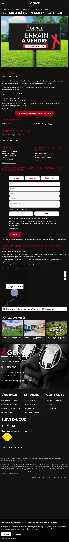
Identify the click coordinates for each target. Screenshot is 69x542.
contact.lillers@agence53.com (18, 380)
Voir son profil (38, 161)
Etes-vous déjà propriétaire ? (18, 209)
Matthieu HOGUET (40, 153)
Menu (3, 3)
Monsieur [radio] (16, 178)
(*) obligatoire (13, 229)
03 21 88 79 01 (10, 367)
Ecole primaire (9, 309)
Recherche (65, 4)
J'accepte (6, 534)
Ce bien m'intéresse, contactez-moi (34, 113)
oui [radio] (21, 214)
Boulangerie (47, 309)
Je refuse (18, 534)
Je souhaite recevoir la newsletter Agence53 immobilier (29, 218)
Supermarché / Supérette (29, 309)
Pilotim (67, 477)
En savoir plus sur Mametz (9, 268)
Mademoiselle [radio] (49, 178)
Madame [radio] (32, 178)
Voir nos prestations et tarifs (10, 140)
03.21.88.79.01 (9, 160)
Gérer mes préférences (8, 538)
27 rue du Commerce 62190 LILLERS (14, 374)
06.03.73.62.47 (47, 158)
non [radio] (46, 214)
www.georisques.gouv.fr (18, 106)
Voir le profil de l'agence (9, 163)
